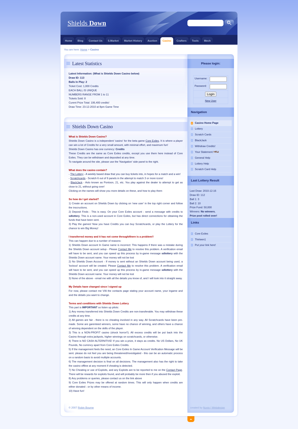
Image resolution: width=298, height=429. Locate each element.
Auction (152, 39)
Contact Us (96, 39)
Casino (166, 39)
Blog (80, 39)
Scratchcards (77, 178)
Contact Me (125, 249)
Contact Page (174, 370)
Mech (207, 39)
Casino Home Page (206, 122)
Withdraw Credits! (205, 146)
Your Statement (207, 152)
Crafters (181, 39)
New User (210, 100)
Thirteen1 (200, 239)
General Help (202, 157)
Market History (133, 39)
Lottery (199, 128)
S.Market (113, 39)
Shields (87, 23)
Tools (195, 39)
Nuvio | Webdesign (214, 407)
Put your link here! (205, 245)
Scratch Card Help (205, 169)
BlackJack (76, 182)
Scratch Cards (203, 134)
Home (68, 39)
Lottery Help (202, 163)
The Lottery (77, 174)
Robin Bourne (86, 407)
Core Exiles (152, 140)
